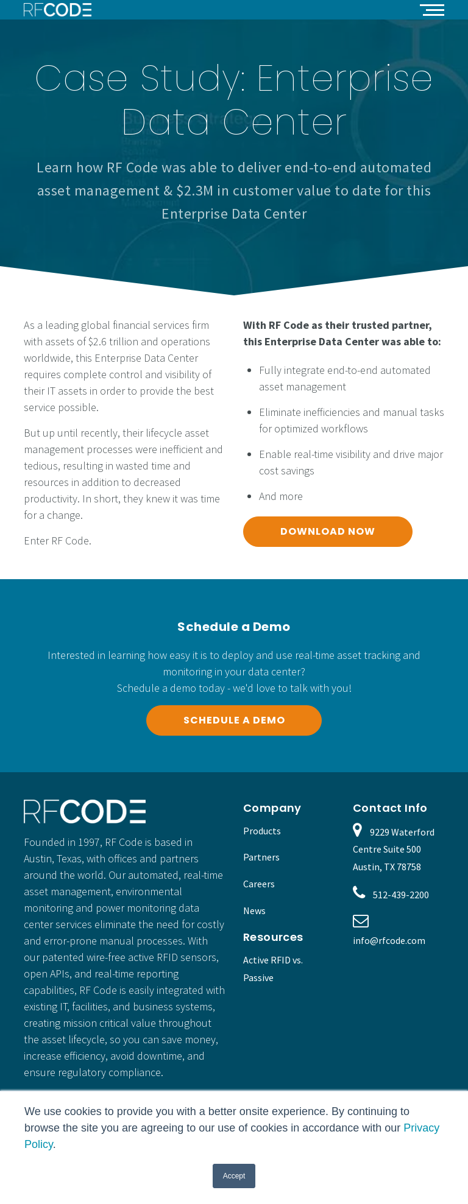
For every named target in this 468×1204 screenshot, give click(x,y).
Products (262, 831)
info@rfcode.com (389, 940)
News (254, 910)
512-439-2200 (401, 895)
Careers (259, 884)
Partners (261, 857)
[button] (432, 9)
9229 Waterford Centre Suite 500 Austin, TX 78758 (393, 849)
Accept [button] (234, 1176)
